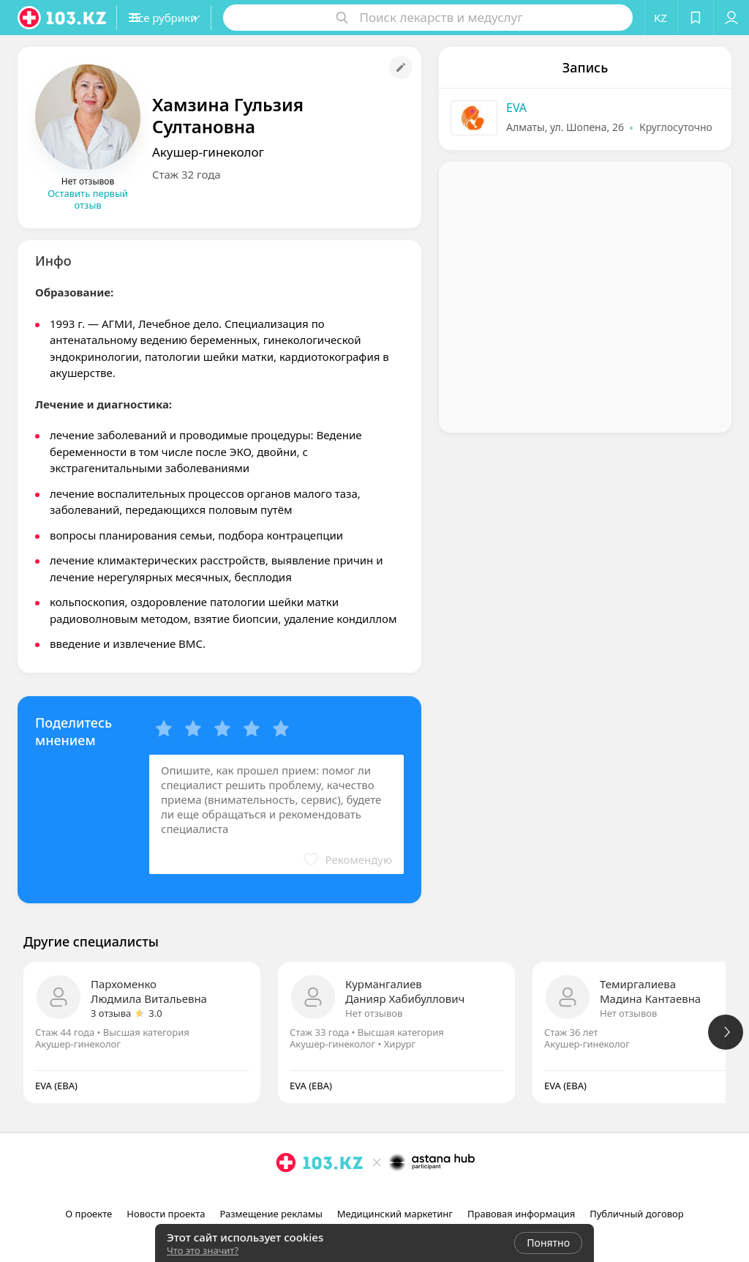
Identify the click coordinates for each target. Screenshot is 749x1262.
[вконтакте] (396, 1194)
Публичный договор (636, 1213)
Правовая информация (521, 1213)
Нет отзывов (373, 1013)
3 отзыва (111, 1013)
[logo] (63, 17)
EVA (516, 107)
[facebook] (376, 1194)
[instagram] (355, 1194)
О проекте (88, 1213)
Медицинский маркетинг (395, 1213)
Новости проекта (166, 1213)
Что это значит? (202, 1250)
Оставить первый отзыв (88, 199)
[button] (189, 17)
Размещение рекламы (270, 1213)
